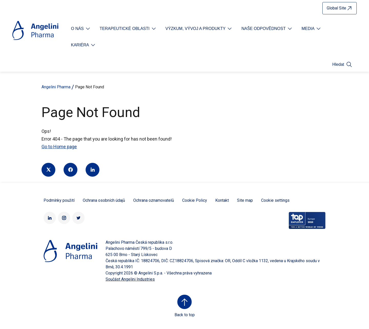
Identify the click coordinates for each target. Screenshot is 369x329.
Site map (245, 200)
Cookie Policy (194, 200)
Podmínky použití (59, 200)
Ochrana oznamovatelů (153, 200)
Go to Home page (59, 146)
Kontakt (222, 200)
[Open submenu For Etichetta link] (81, 29)
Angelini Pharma (56, 86)
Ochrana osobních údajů (104, 200)
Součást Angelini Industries (130, 279)
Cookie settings (275, 200)
